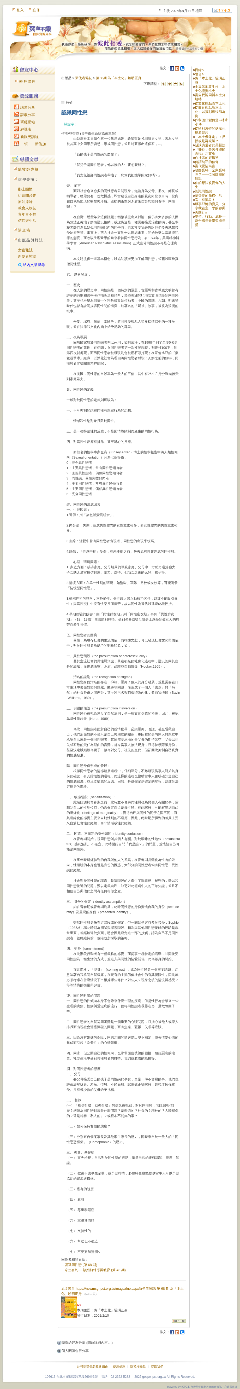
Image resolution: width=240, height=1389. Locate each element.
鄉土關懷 (25, 189)
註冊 (36, 10)
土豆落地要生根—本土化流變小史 (210, 89)
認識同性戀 (203, 191)
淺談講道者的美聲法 (210, 145)
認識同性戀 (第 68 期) (81, 1265)
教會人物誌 (27, 208)
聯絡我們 (157, 1366)
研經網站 (24, 122)
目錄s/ (199, 70)
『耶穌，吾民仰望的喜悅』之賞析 (210, 151)
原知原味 (25, 202)
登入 (20, 10)
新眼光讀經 (26, 137)
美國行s (201, 212)
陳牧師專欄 (28, 169)
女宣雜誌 (25, 250)
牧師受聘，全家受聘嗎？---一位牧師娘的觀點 (210, 174)
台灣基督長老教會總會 (92, 1366)
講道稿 (24, 230)
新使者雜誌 (27, 256)
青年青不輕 (27, 214)
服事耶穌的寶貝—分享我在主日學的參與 (210, 206)
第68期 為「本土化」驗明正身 (118, 78)
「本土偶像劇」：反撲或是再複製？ (210, 139)
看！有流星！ (205, 200)
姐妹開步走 (27, 195)
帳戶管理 (27, 81)
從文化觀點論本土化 (210, 103)
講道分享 (24, 107)
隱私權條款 (138, 1366)
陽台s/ (199, 74)
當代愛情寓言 (205, 166)
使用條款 (119, 1366)
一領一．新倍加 (30, 144)
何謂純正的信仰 (207, 162)
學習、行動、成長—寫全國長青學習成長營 (210, 221)
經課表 (22, 129)
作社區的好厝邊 (207, 158)
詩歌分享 (24, 115)
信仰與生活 (27, 220)
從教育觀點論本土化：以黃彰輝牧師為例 (210, 112)
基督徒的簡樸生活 (208, 196)
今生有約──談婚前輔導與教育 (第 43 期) (95, 1270)
